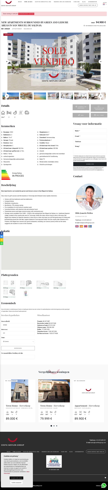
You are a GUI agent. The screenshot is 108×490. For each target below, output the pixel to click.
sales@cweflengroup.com (96, 442)
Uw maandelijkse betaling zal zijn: (12, 353)
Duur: (3, 337)
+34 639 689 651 (83, 220)
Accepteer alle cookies (16, 478)
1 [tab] (51, 426)
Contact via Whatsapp (81, 107)
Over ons (77, 3)
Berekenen (18, 348)
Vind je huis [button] (28, 3)
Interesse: (4, 329)
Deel (81, 115)
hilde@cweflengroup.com (84, 223)
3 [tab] (56, 425)
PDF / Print (99, 115)
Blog (84, 3)
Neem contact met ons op (87, 6)
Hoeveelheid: (5, 321)
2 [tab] (54, 425)
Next (102, 62)
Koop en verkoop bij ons (43, 3)
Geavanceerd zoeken (26, 13)
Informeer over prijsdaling (95, 25)
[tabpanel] (20, 402)
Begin (20, 3)
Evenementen (92, 3)
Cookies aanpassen (16, 482)
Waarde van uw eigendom (62, 3)
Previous (6, 62)
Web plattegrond (37, 485)
